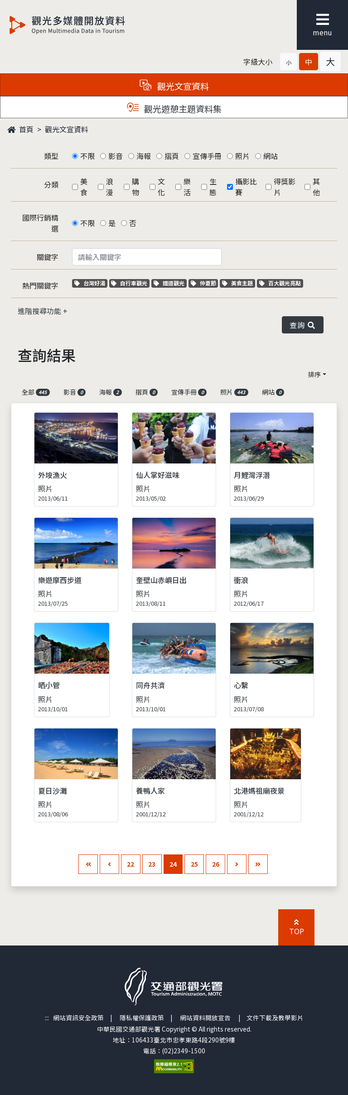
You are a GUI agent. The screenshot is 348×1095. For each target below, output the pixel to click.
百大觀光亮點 (280, 283)
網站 (270, 155)
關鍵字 (47, 256)
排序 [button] (314, 374)
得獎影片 (284, 187)
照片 (242, 155)
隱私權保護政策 (142, 1017)
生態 (213, 187)
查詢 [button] (303, 324)
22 (130, 863)
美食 (83, 187)
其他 (316, 187)
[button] (288, 61)
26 (215, 863)
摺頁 (171, 155)
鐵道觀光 (170, 283)
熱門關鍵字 (40, 285)
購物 (135, 187)
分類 (51, 184)
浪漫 (109, 187)
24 (173, 863)
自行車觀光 (129, 283)
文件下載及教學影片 (275, 1017)
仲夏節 (204, 283)
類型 (51, 155)
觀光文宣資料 (66, 129)
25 (194, 863)
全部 (36, 391)
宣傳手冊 (207, 155)
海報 (143, 155)
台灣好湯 (90, 283)
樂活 (187, 187)
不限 (87, 155)
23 (151, 863)
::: (47, 1017)
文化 (161, 187)
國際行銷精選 (40, 223)
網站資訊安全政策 (78, 1017)
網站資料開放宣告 (205, 1017)
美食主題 (238, 283)
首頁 (20, 129)
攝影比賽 (246, 187)
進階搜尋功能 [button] (40, 310)
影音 (115, 155)
